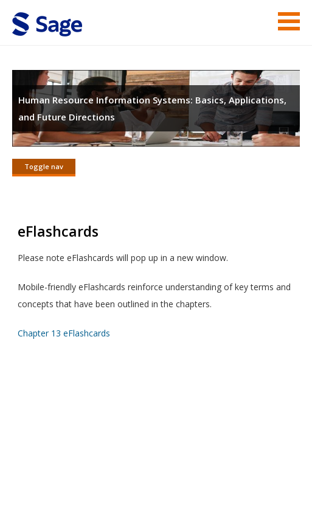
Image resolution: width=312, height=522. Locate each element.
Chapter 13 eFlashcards (64, 333)
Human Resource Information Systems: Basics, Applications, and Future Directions (152, 108)
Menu (289, 21)
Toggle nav (43, 166)
